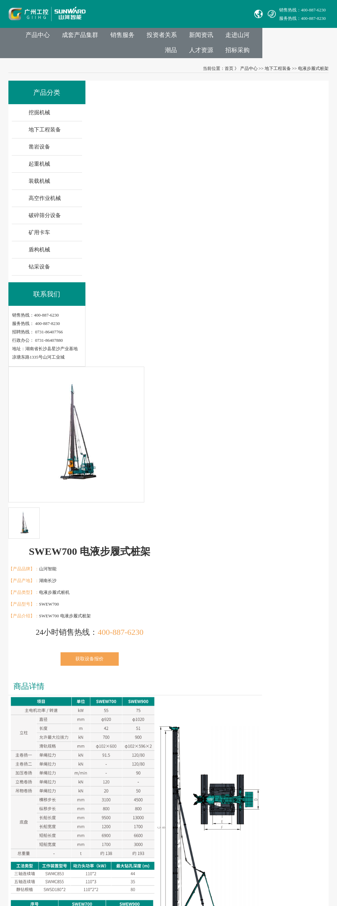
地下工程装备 (278, 71)
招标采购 (310, 52)
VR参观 (85, 820)
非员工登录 (207, 839)
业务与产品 (128, 735)
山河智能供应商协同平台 (177, 849)
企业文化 (86, 792)
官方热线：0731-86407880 (177, 754)
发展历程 (86, 773)
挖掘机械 (39, 116)
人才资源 (272, 52)
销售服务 (165, 37)
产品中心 (78, 37)
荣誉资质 (86, 811)
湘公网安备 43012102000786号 (174, 870)
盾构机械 (39, 253)
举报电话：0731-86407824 (177, 764)
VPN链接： (164, 839)
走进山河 (284, 37)
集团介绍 (86, 754)
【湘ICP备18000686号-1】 (233, 870)
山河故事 (86, 783)
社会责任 (86, 802)
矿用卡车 (39, 236)
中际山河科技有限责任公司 (38, 754)
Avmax (18, 792)
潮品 (316, 37)
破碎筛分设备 (45, 219)
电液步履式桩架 (313, 71)
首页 (229, 71)
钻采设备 (39, 270)
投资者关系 (206, 37)
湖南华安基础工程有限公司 (38, 764)
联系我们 (164, 735)
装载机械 (39, 185)
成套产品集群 (121, 37)
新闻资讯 (246, 37)
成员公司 (86, 764)
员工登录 (184, 839)
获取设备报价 (263, 205)
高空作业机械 (45, 202)
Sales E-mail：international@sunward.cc (189, 773)
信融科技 (290, 870)
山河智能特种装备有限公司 (38, 773)
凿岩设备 (39, 150)
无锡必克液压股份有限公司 (38, 783)
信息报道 (86, 830)
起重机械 (39, 167)
